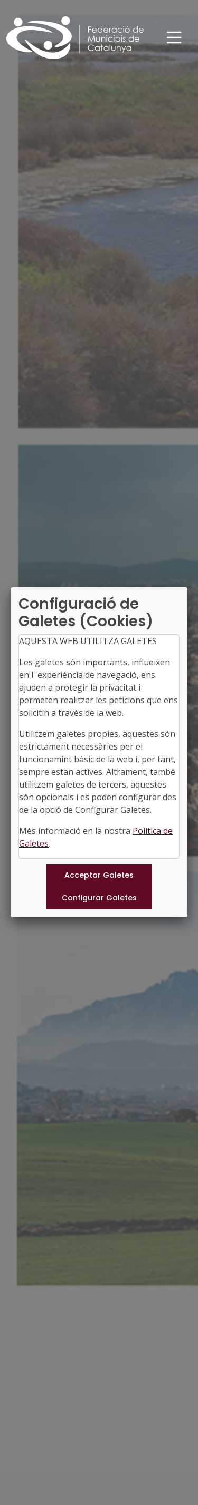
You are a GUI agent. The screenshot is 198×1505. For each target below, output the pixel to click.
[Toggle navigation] (174, 37)
